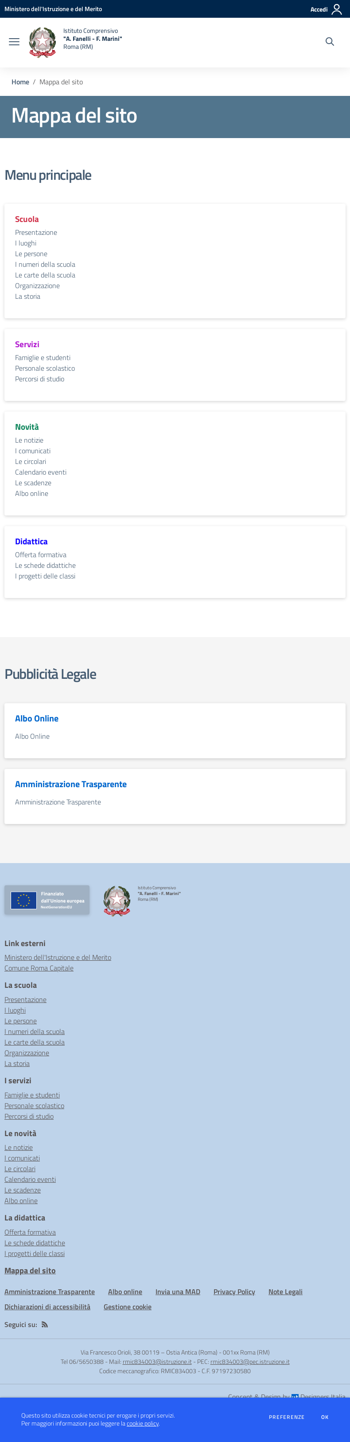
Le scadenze (33, 482)
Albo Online (32, 736)
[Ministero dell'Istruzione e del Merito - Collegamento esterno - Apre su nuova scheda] (53, 8)
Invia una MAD (178, 1291)
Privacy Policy (234, 1291)
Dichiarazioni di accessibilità (47, 1306)
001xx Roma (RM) (246, 1352)
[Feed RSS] (45, 1324)
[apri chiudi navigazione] (14, 42)
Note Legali (285, 1291)
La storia (27, 296)
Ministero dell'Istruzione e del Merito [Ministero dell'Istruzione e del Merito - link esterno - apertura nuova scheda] (57, 957)
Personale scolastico (45, 368)
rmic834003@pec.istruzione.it (250, 1361)
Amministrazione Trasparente (58, 801)
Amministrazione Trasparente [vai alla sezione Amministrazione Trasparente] (71, 784)
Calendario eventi (40, 472)
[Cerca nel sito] (330, 42)
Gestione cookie (128, 1306)
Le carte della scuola (45, 274)
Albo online (31, 493)
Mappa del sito (30, 1270)
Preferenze (287, 1417)
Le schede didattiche (45, 565)
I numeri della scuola (45, 264)
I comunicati (33, 450)
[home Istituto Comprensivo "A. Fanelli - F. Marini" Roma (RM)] (75, 43)
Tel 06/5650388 (82, 1361)
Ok (325, 1417)
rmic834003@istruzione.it (157, 1361)
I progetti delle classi (45, 575)
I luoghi (25, 243)
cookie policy (143, 1423)
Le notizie (29, 440)
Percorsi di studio (39, 378)
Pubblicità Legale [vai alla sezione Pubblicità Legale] (50, 673)
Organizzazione (37, 285)
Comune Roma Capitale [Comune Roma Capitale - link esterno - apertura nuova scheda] (39, 968)
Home (20, 81)
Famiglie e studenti (42, 357)
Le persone (31, 253)
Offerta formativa (40, 554)
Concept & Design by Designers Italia (287, 1396)
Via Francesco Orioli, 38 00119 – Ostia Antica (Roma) (149, 1352)
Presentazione (36, 232)
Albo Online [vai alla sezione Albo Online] (36, 718)
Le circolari (30, 461)
